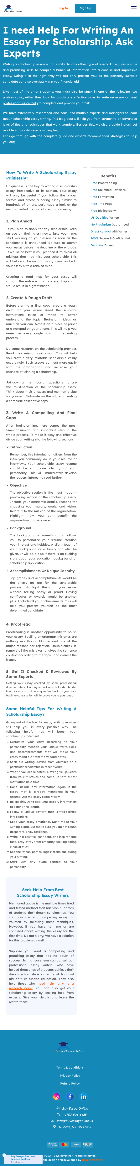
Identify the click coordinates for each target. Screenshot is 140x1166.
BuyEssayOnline (92, 1160)
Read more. (17, 1162)
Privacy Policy (70, 1075)
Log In (63, 8)
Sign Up (85, 8)
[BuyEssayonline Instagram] (56, 1096)
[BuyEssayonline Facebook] (70, 1096)
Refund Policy (70, 1083)
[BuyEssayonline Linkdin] (83, 1096)
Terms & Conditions (69, 1067)
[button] (133, 8)
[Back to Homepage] (13, 8)
